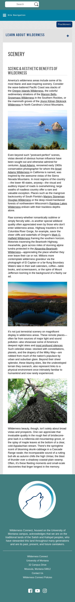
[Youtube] (37, 590)
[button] (37, 15)
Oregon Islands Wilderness (27, 90)
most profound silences (49, 345)
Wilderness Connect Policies (37, 577)
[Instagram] (45, 590)
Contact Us (37, 573)
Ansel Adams (27, 165)
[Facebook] (30, 590)
